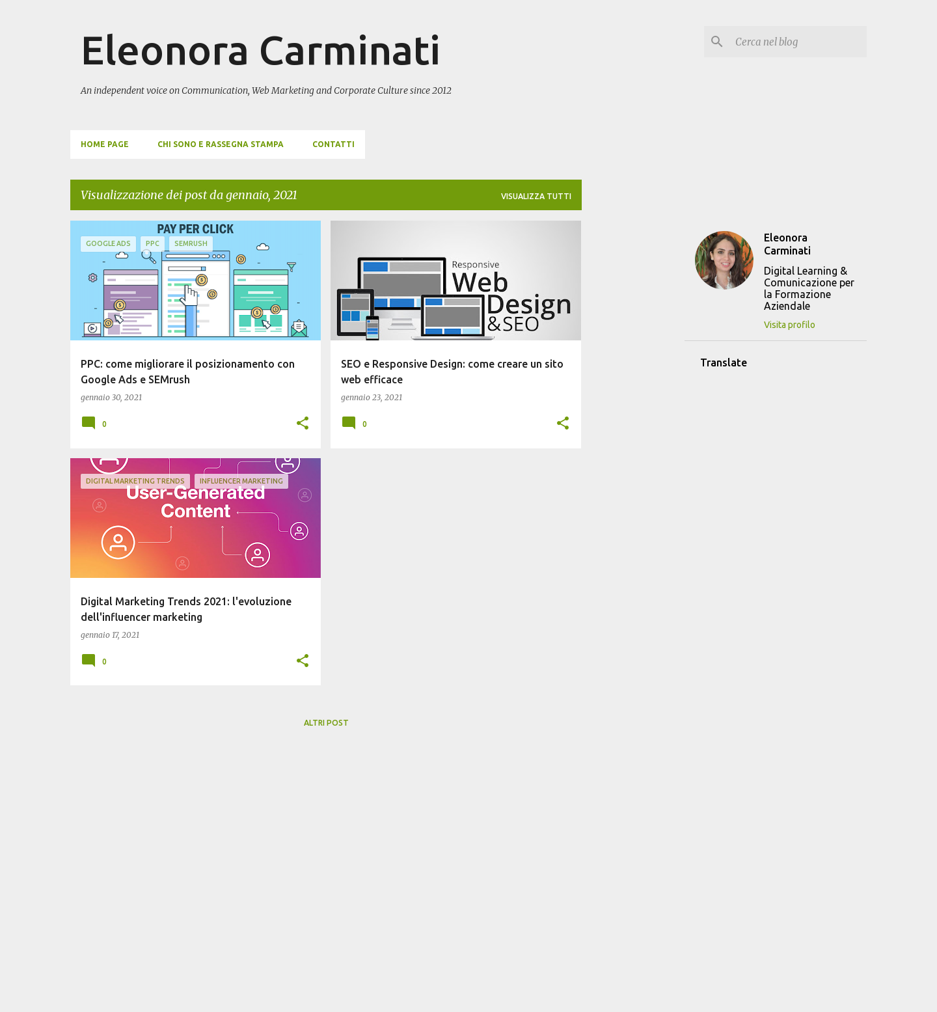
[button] (302, 424)
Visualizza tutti (536, 196)
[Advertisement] (633, 416)
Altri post (326, 722)
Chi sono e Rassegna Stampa (220, 144)
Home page (105, 144)
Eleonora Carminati (261, 49)
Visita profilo (789, 325)
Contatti (333, 144)
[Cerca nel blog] (798, 41)
